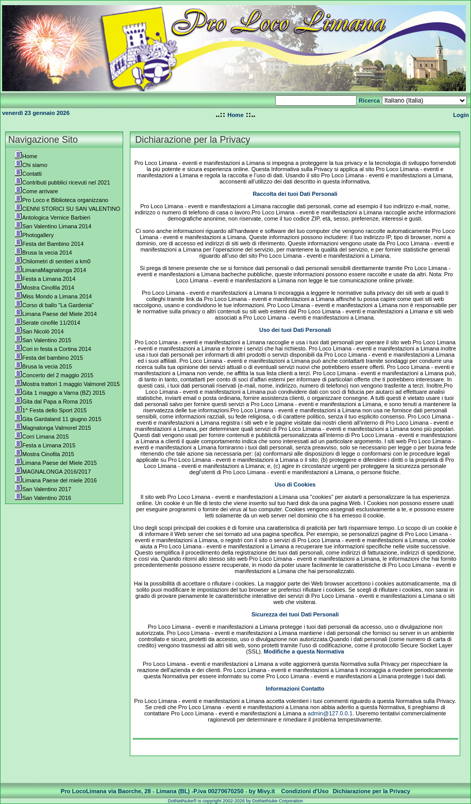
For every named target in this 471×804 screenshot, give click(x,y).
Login (461, 115)
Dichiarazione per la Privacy (372, 791)
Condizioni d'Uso (305, 791)
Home (235, 115)
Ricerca (369, 100)
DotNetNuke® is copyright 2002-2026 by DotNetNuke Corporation (235, 800)
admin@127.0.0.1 (330, 713)
